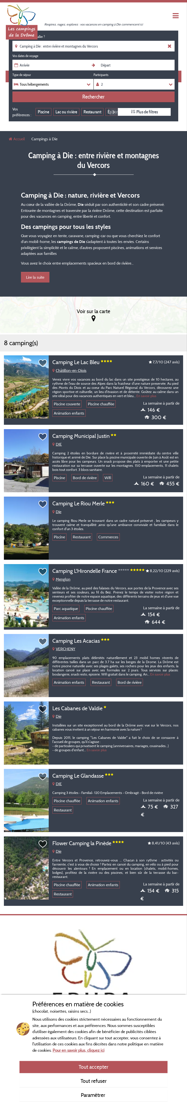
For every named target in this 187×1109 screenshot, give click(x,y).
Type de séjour (21, 75)
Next (114, 112)
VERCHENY (63, 648)
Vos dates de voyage (25, 56)
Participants (101, 75)
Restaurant (92, 112)
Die (56, 511)
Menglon (61, 579)
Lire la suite (35, 277)
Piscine (43, 112)
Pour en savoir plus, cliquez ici (78, 1050)
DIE (57, 444)
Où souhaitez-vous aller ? (28, 36)
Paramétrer (93, 1095)
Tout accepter (93, 1067)
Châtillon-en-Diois (69, 370)
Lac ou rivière (66, 112)
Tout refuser (94, 1081)
